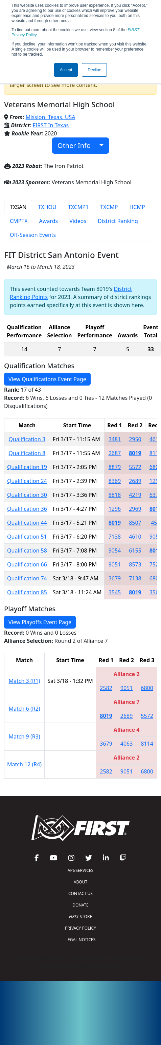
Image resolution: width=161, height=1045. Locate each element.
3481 (115, 439)
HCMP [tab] (137, 207)
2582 (106, 688)
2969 (135, 508)
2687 (115, 453)
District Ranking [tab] (118, 221)
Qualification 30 (27, 495)
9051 (115, 564)
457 (155, 522)
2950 (135, 439)
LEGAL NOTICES (81, 940)
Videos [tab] (77, 221)
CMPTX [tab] (19, 221)
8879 (115, 467)
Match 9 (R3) (24, 736)
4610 (135, 536)
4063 (126, 743)
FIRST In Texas (51, 125)
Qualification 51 (27, 536)
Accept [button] (66, 70)
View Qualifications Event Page (47, 379)
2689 (135, 481)
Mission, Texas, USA (50, 117)
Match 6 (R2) (24, 708)
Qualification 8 (27, 453)
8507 (135, 522)
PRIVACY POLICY (80, 928)
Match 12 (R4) (24, 764)
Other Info (78, 145)
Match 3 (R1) (24, 681)
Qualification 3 (27, 439)
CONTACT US (80, 893)
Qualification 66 (27, 564)
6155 (135, 550)
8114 (147, 743)
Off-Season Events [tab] (33, 235)
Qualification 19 (27, 467)
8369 (115, 481)
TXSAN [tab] (18, 207)
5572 (135, 467)
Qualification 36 (27, 508)
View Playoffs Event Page (39, 622)
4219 (135, 495)
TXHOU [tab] (47, 207)
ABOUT (80, 882)
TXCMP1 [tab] (78, 207)
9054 (115, 550)
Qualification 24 (27, 481)
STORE (80, 916)
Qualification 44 (27, 522)
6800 (147, 688)
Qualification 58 (27, 550)
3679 (115, 578)
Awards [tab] (48, 221)
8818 (115, 495)
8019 (135, 453)
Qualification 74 (27, 578)
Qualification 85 (27, 592)
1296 (115, 508)
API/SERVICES (80, 870)
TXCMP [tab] (109, 207)
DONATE (80, 905)
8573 (135, 564)
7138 (115, 536)
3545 (115, 592)
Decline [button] (94, 70)
